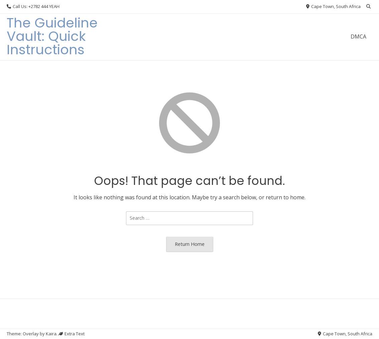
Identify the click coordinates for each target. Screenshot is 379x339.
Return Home (190, 244)
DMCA (358, 36)
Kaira (51, 334)
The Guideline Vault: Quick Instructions (52, 36)
